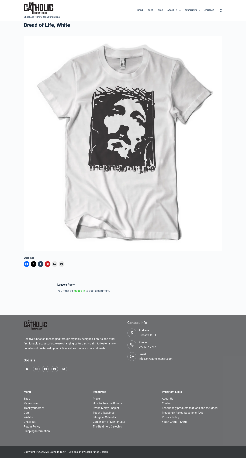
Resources (193, 10)
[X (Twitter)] (36, 369)
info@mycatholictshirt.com (156, 358)
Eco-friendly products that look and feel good (190, 408)
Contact (209, 10)
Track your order (34, 408)
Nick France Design (96, 451)
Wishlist (29, 417)
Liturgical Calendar (104, 417)
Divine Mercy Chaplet (106, 408)
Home (140, 10)
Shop (150, 10)
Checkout (30, 421)
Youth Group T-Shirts (174, 421)
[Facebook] (27, 369)
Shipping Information (37, 431)
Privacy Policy (170, 417)
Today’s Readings (104, 412)
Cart (26, 412)
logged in (79, 290)
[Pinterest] (54, 369)
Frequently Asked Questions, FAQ (182, 412)
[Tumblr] (64, 369)
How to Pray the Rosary (107, 403)
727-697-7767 (147, 347)
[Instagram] (45, 369)
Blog (160, 10)
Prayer (97, 398)
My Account (31, 403)
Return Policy (32, 426)
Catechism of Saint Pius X (109, 421)
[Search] (221, 10)
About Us (174, 10)
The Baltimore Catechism (108, 426)
